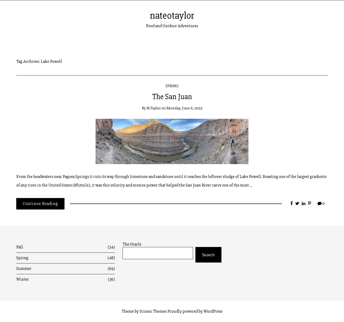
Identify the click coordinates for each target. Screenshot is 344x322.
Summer (65, 268)
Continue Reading (40, 203)
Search (208, 254)
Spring (172, 85)
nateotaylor (172, 15)
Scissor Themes (153, 311)
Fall (65, 247)
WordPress (213, 311)
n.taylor (154, 108)
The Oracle (132, 244)
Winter (65, 279)
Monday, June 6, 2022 (184, 108)
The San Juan (172, 96)
